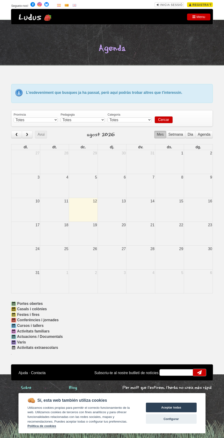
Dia (190, 134)
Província (20, 114)
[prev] (16, 135)
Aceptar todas (171, 407)
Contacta (38, 373)
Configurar (171, 419)
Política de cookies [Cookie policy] (41, 426)
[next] (27, 135)
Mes (160, 134)
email (166, 372)
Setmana (175, 134)
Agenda (204, 134)
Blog (73, 388)
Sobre (26, 388)
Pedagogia (68, 114)
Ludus (29, 17)
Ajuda (23, 373)
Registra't (200, 5)
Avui (41, 134)
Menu (198, 17)
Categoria (114, 114)
